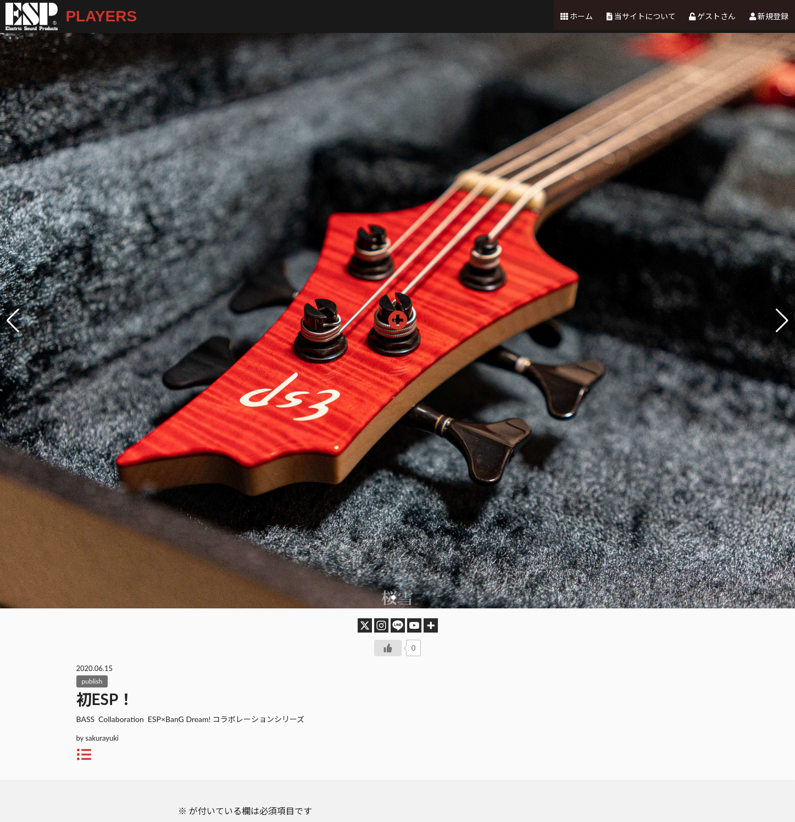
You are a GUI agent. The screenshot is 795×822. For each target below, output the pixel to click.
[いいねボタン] (388, 648)
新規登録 (773, 16)
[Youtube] (414, 625)
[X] (365, 625)
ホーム (582, 16)
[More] (431, 625)
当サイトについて (645, 16)
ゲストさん (717, 16)
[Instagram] (381, 625)
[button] (782, 321)
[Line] (398, 625)
